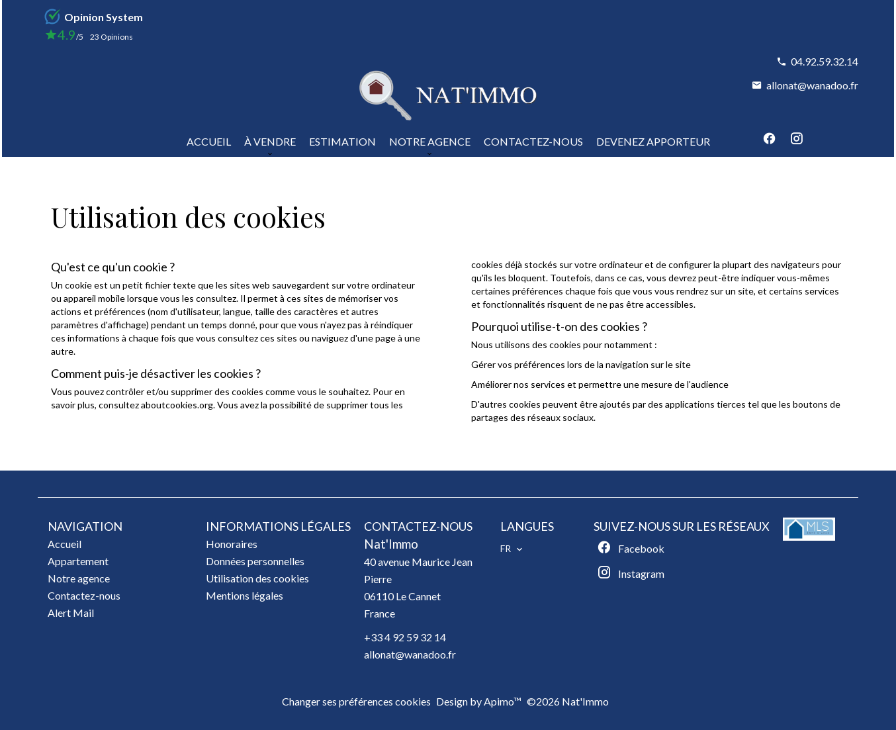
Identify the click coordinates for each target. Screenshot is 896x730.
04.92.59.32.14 (824, 61)
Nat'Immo (391, 544)
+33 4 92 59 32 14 (405, 637)
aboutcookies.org (177, 404)
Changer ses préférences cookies (356, 701)
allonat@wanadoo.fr (812, 85)
